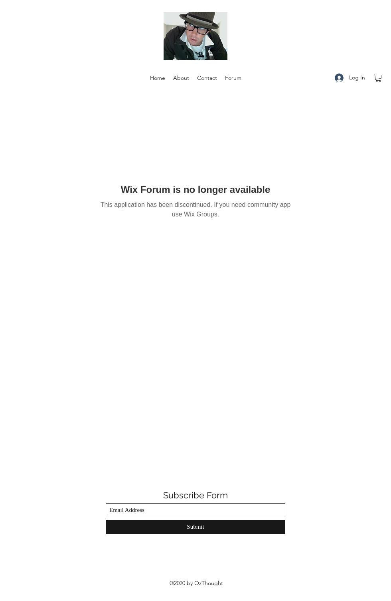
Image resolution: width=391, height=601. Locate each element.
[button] (378, 78)
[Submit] (195, 527)
